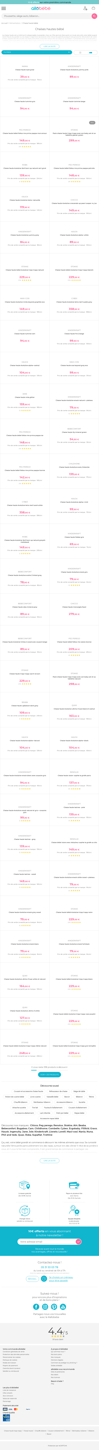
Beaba (82, 1125)
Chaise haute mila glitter (25, 397)
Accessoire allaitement (24, 1113)
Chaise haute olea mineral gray (24, 607)
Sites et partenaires (58, 1372)
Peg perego (46, 1125)
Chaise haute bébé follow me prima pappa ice (24, 435)
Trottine (47, 1135)
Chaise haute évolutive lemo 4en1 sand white (25, 505)
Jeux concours (8, 1396)
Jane (25, 1131)
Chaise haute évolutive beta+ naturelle (25, 200)
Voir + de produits (49, 1075)
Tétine (91, 1097)
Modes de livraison (9, 1363)
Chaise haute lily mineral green (74, 432)
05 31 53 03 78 (74, 1223)
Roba (28, 1135)
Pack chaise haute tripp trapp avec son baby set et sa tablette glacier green (74, 134)
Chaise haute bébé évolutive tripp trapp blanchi (74, 270)
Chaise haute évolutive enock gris (74, 572)
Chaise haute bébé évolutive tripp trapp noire (74, 912)
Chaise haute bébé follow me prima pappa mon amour (25, 133)
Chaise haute (28, 1431)
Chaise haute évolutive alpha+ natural (25, 741)
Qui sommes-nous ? (58, 1352)
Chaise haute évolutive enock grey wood (25, 912)
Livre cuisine (35, 1097)
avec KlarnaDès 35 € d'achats (74, 1189)
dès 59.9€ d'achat (24, 1189)
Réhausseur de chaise (58, 1091)
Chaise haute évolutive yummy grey (25, 235)
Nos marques (55, 1357)
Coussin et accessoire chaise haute (28, 1091)
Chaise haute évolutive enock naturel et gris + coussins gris (24, 811)
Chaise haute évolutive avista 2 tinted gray (25, 575)
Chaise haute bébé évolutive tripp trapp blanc (74, 979)
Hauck (5, 1131)
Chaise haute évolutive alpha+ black (74, 741)
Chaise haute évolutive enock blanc (25, 944)
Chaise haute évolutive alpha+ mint (74, 502)
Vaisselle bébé (52, 1097)
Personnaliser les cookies (12, 1357)
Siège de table (79, 1091)
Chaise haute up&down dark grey (24, 706)
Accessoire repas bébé (49, 1118)
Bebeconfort (8, 1128)
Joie (31, 1131)
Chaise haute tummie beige (74, 101)
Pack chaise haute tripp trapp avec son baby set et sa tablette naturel (74, 678)
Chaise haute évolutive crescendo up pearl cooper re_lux (74, 203)
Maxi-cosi (72, 1131)
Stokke (68, 1125)
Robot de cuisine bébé (14, 1097)
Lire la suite (50, 46)
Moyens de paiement (10, 1366)
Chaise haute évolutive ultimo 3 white (25, 1011)
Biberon (79, 1097)
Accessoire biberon (65, 1102)
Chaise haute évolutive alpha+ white (74, 235)
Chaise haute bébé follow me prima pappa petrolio (74, 168)
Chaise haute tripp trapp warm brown (24, 674)
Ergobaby (74, 1128)
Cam (31, 1128)
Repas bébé (79, 1113)
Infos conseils (7, 1393)
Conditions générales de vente (13, 1352)
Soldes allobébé (56, 1366)
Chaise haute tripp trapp (13, 1431)
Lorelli (62, 1131)
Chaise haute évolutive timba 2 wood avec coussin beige (25, 642)
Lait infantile (45, 1113)
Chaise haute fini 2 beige (74, 334)
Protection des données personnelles (16, 1354)
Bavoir (67, 1097)
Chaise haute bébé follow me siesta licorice (74, 642)
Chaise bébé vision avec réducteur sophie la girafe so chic (74, 842)
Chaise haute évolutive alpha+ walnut (25, 365)
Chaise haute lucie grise (24, 70)
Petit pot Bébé (62, 1113)
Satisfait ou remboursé (11, 1371)
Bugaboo (22, 1128)
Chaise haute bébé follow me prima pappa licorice (25, 470)
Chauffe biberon (20, 1102)
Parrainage (7, 1401)
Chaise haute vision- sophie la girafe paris (74, 775)
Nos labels (54, 1375)
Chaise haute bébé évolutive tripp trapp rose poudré (74, 1014)
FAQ (52, 1384)
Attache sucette (19, 1108)
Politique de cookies (10, 1360)
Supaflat (37, 1135)
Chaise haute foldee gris (74, 537)
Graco (93, 1128)
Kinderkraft (41, 1131)
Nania (82, 1131)
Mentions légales (57, 1360)
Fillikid (85, 1128)
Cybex (64, 1128)
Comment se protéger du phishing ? (64, 1363)
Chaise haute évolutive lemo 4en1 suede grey (74, 302)
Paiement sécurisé (10, 1405)
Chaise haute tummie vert (24, 334)
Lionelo (53, 1131)
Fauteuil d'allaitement (53, 1108)
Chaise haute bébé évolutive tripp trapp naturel (25, 270)
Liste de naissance (9, 1390)
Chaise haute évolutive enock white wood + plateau (74, 877)
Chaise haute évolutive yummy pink (74, 70)
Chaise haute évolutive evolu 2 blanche (74, 467)
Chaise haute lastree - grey (24, 839)
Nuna (90, 1131)
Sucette (82, 1102)
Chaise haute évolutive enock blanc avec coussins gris (25, 775)
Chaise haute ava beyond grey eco (74, 365)
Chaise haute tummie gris (25, 101)
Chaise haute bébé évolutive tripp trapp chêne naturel (24, 1046)
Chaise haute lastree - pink (74, 807)
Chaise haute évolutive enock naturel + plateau (74, 400)
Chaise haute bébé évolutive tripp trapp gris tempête (74, 1046)
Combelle (54, 1128)
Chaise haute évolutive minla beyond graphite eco (25, 302)
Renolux (58, 1125)
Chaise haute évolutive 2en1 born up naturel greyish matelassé (24, 541)
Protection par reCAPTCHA (57, 1446)
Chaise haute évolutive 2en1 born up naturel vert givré (24, 168)
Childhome (41, 1128)
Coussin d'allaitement (78, 1108)
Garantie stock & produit (11, 1368)
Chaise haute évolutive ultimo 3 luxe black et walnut (74, 709)
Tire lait (35, 1108)
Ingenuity (15, 1131)
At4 (75, 1125)
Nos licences (55, 1377)
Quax (21, 1135)
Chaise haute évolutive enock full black (74, 944)
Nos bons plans (56, 1354)
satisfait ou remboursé (25, 1213)
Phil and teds (9, 1135)
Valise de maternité (10, 1398)
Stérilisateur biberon (42, 1102)
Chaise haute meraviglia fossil (74, 607)
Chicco (34, 1125)
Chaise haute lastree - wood (25, 874)
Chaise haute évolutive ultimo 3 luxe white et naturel (25, 979)
